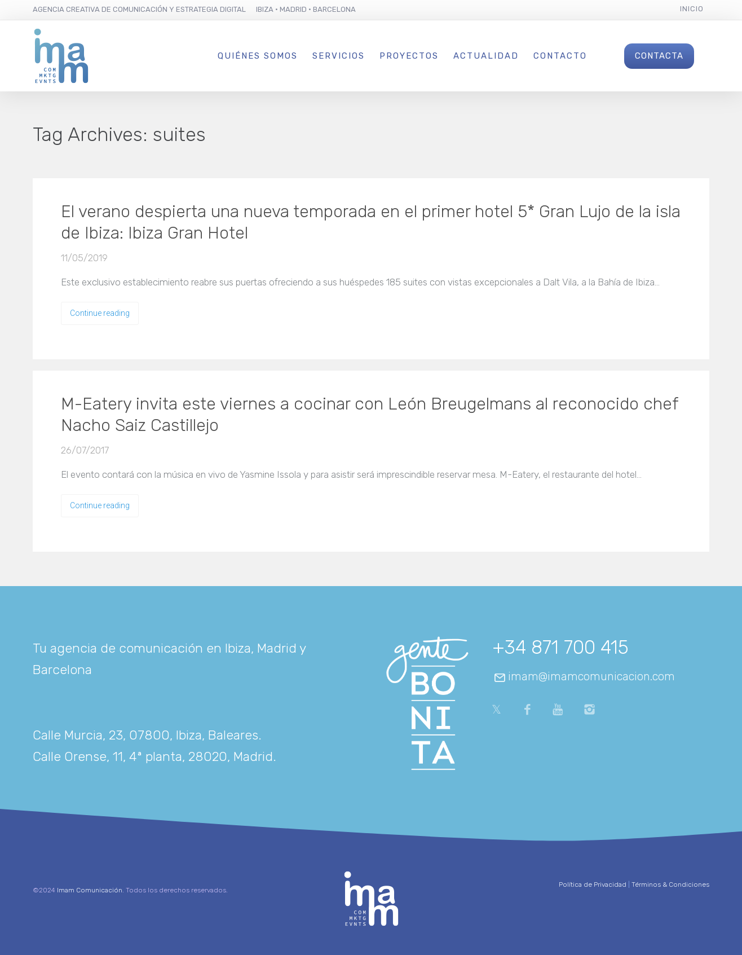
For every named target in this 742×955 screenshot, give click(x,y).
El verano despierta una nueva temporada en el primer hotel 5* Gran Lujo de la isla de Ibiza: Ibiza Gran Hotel (371, 222)
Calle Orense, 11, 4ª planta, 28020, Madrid (153, 756)
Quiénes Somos (258, 56)
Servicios (338, 56)
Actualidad (486, 56)
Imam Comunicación (89, 890)
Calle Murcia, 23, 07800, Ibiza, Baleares (145, 735)
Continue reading (100, 313)
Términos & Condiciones (670, 884)
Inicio (692, 9)
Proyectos (409, 56)
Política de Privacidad (592, 884)
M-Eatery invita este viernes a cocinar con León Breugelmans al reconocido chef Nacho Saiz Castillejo (369, 414)
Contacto (560, 56)
